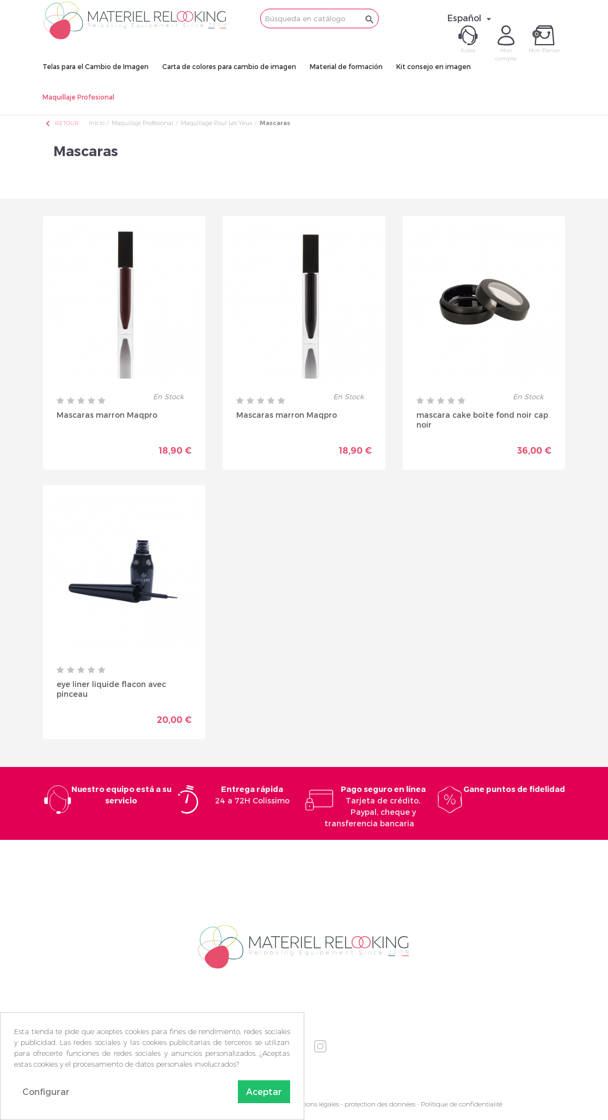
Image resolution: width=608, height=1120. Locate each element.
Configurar (46, 1091)
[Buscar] (319, 18)
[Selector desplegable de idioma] (470, 17)
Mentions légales (314, 1104)
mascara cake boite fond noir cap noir (482, 419)
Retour (61, 123)
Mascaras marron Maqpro (107, 414)
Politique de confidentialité (461, 1104)
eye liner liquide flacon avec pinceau (111, 688)
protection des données (380, 1104)
